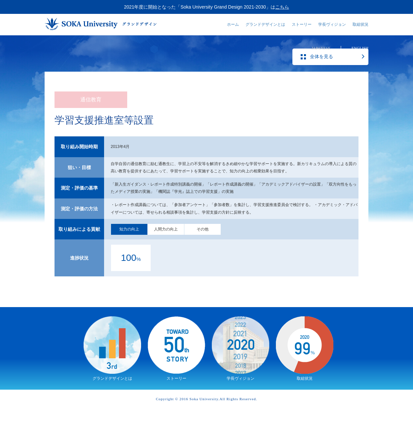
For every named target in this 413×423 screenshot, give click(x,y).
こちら (282, 7)
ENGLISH (360, 48)
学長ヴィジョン (332, 24)
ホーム (233, 24)
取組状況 (360, 24)
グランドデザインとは (265, 24)
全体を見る (337, 71)
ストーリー (302, 24)
